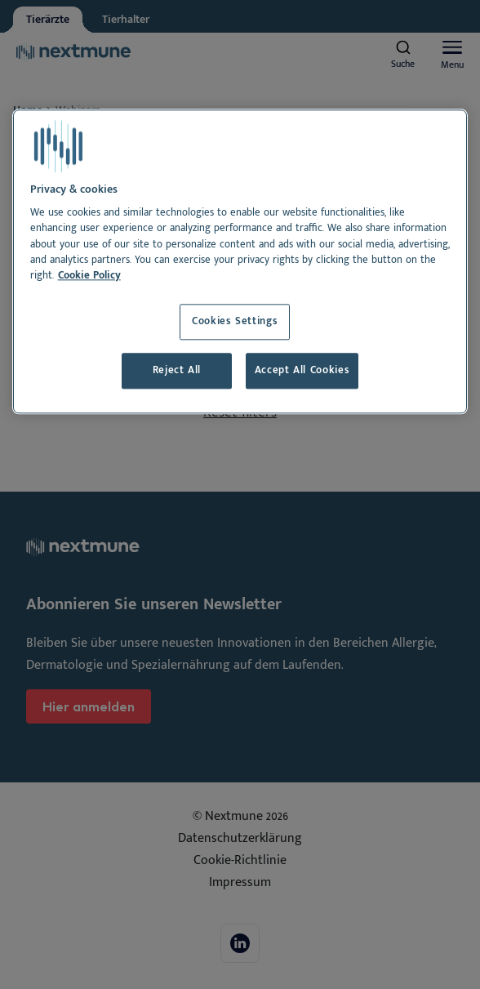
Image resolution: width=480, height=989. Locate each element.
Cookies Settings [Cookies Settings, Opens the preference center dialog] (235, 322)
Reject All (177, 370)
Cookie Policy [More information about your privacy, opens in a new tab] (89, 275)
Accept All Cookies (302, 370)
